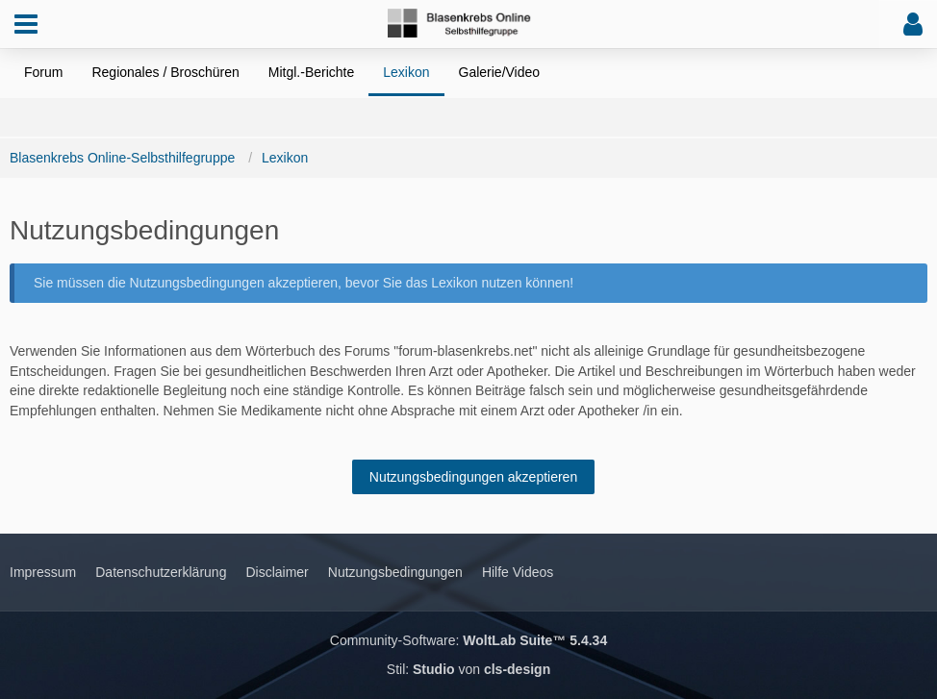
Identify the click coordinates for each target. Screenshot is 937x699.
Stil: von (468, 669)
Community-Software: (468, 640)
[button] (26, 24)
